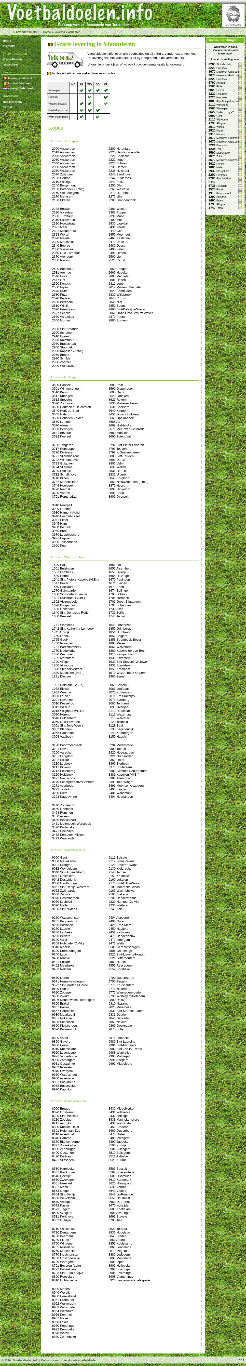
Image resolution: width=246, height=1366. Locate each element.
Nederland (18, 88)
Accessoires (10, 64)
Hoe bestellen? (12, 102)
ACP (241, 1360)
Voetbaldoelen (233, 25)
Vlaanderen (18, 78)
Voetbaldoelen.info (25, 1360)
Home (47, 31)
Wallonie (17, 83)
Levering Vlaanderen (67, 31)
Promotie (9, 46)
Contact (8, 107)
